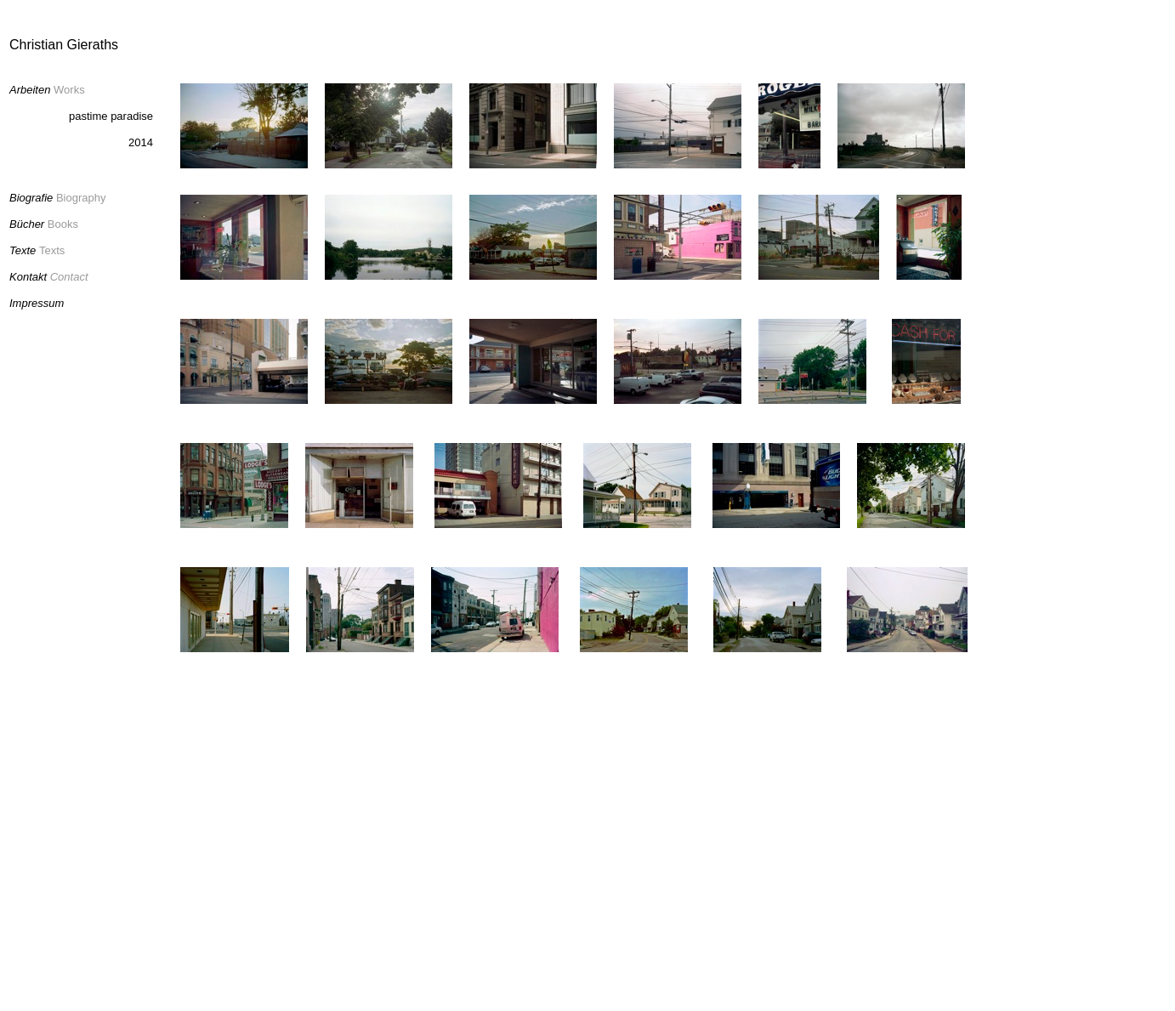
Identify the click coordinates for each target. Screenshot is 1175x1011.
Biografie (31, 197)
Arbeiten (29, 89)
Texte (22, 250)
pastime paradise (111, 116)
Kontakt (28, 276)
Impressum (36, 303)
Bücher (28, 224)
